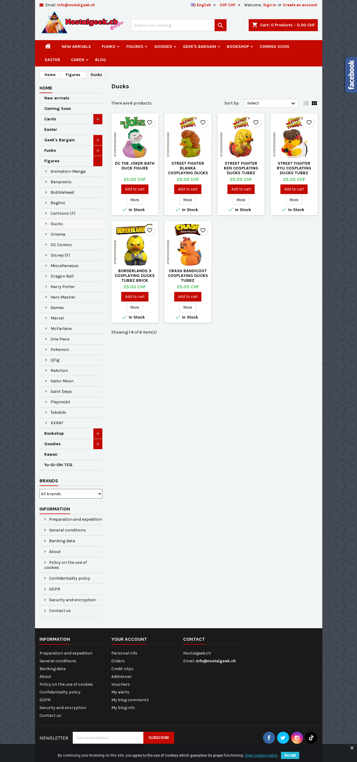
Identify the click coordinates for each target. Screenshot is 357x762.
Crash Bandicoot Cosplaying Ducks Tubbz (188, 275)
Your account (129, 639)
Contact (194, 639)
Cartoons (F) (63, 213)
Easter (52, 59)
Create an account (300, 5)
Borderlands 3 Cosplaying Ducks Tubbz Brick (135, 275)
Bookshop (238, 46)
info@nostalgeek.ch (76, 5)
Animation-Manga (68, 171)
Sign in (269, 5)
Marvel (57, 318)
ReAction (59, 370)
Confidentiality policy (69, 578)
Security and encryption (72, 599)
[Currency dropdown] (231, 5)
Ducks (57, 223)
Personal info (124, 653)
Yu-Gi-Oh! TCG (58, 464)
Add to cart (135, 189)
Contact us (59, 610)
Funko (109, 46)
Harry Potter (63, 286)
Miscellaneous (65, 265)
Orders (118, 660)
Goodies (163, 46)
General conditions (67, 530)
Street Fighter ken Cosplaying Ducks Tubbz (241, 168)
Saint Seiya (61, 391)
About (54, 551)
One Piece (60, 339)
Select (272, 103)
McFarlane (61, 328)
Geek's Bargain (199, 46)
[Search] (179, 25)
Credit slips (122, 668)
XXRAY (57, 422)
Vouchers (120, 684)
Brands (49, 481)
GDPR (54, 589)
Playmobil (60, 402)
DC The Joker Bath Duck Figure (134, 166)
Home (46, 88)
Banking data (61, 540)
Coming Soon (274, 46)
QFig (55, 360)
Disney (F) (60, 255)
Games (57, 307)
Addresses (121, 676)
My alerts (120, 692)
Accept (290, 755)
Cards (77, 59)
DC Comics (61, 244)
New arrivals (76, 46)
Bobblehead (62, 192)
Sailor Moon (62, 381)
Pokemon (60, 349)
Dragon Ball (62, 276)
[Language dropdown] (204, 5)
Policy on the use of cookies (65, 565)
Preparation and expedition (75, 519)
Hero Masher (63, 297)
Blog (100, 59)
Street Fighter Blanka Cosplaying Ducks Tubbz (188, 170)
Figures (134, 46)
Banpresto (61, 181)
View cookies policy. (261, 755)
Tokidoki (58, 412)
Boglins (58, 202)
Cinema (58, 234)
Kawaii (50, 454)
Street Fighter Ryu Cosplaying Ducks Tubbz (294, 168)
